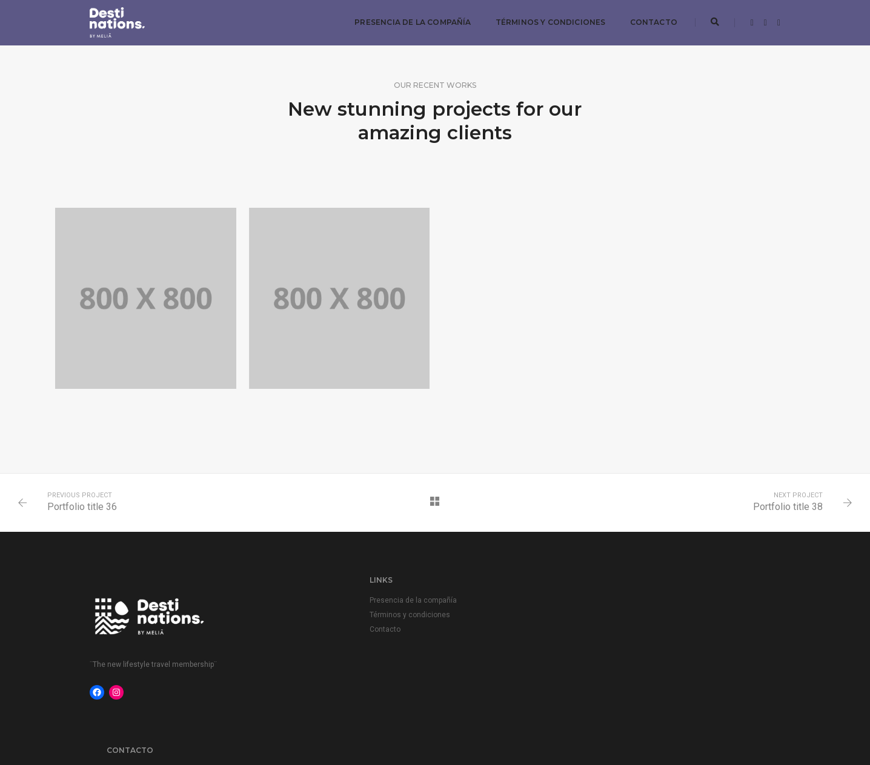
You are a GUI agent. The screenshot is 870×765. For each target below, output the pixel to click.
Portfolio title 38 (787, 508)
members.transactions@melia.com (662, 601)
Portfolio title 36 (83, 508)
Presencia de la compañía (412, 21)
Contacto (652, 21)
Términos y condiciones (549, 21)
